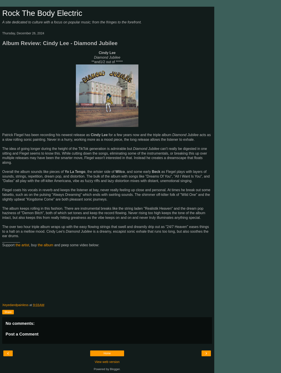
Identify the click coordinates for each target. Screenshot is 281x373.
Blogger (115, 369)
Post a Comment (22, 334)
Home (107, 353)
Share (8, 312)
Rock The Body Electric (42, 13)
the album (45, 245)
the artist (22, 245)
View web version (107, 362)
